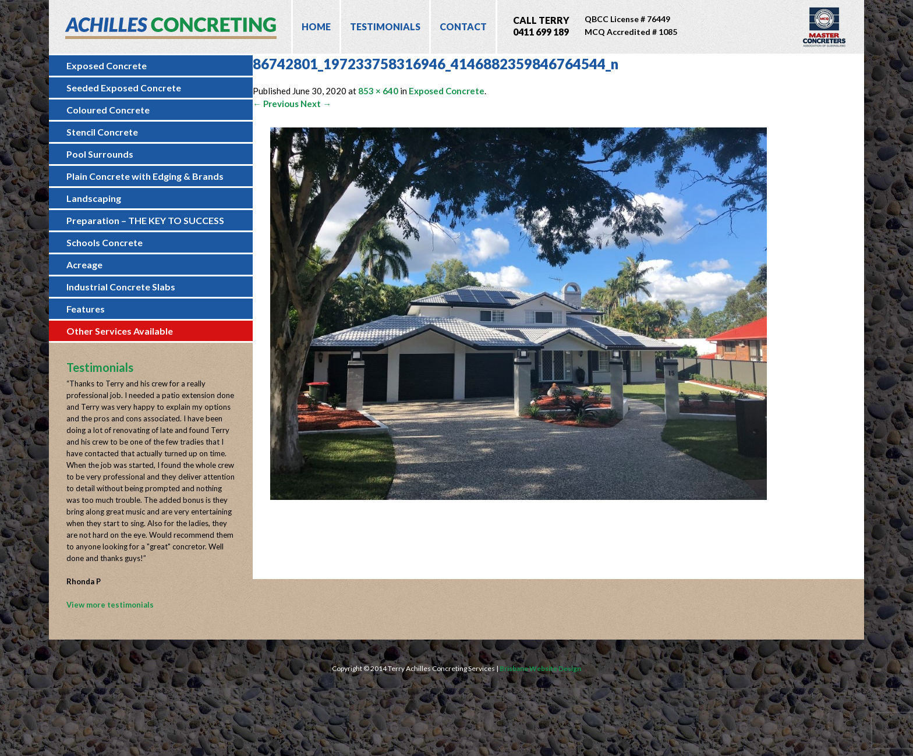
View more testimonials (110, 604)
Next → (315, 103)
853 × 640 (378, 91)
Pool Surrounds (99, 153)
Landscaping (93, 198)
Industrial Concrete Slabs (120, 286)
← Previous (276, 103)
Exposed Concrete (106, 65)
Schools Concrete (104, 242)
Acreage (84, 264)
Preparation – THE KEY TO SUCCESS (145, 220)
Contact (463, 26)
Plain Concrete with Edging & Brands (145, 176)
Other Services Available (119, 330)
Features (85, 308)
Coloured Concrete (108, 109)
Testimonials (385, 26)
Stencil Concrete (102, 131)
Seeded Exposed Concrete (123, 87)
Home (316, 26)
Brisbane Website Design (540, 668)
